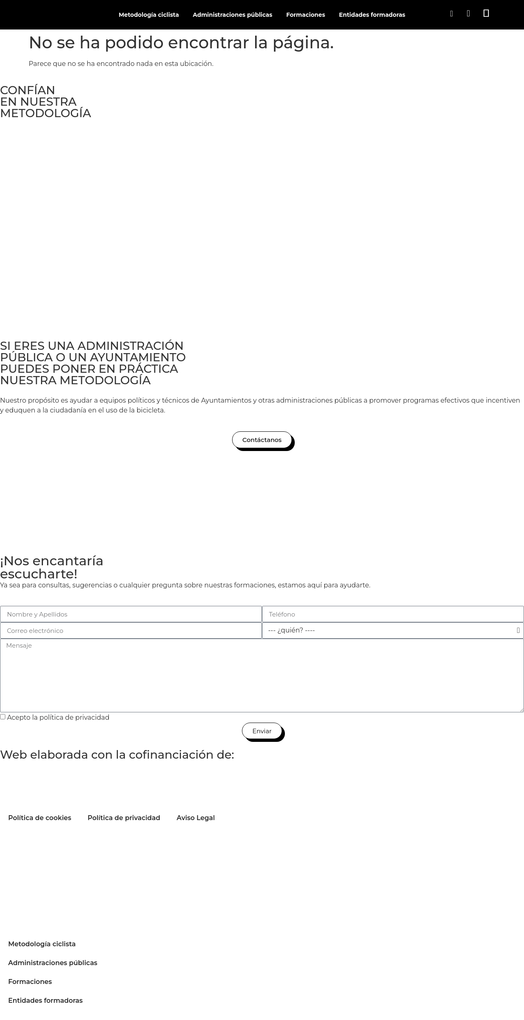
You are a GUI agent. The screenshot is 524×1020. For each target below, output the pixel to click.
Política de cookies (39, 818)
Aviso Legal (196, 818)
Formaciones (305, 14)
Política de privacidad (124, 818)
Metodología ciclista (149, 14)
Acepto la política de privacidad (58, 717)
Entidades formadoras (372, 14)
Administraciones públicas (232, 14)
